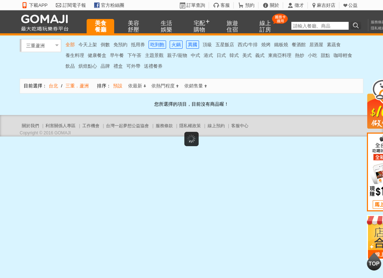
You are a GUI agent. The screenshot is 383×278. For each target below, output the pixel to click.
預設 (117, 85)
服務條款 (164, 125)
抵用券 (138, 44)
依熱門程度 (165, 85)
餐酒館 (299, 44)
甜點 (325, 55)
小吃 (312, 55)
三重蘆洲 (35, 45)
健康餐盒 (97, 55)
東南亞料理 (279, 55)
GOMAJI (46, 22)
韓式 (234, 55)
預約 (249, 5)
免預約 (120, 44)
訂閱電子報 (74, 5)
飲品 (70, 66)
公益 (353, 5)
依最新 (137, 85)
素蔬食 (334, 44)
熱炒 (299, 55)
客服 (225, 5)
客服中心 (239, 125)
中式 (195, 55)
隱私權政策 (190, 125)
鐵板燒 (281, 44)
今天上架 (87, 44)
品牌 (105, 66)
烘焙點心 (87, 66)
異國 (192, 44)
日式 (221, 55)
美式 (247, 55)
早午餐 (117, 55)
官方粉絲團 (112, 5)
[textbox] (320, 26)
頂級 (207, 44)
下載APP (38, 5)
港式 (208, 55)
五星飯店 (224, 44)
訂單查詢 (195, 5)
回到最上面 (374, 261)
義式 (260, 55)
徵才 (299, 5)
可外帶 (133, 66)
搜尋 (356, 25)
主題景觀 (154, 55)
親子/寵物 (177, 55)
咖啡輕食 (343, 55)
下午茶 (134, 55)
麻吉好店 (326, 5)
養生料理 (75, 55)
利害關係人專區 (60, 125)
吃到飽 (157, 44)
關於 (274, 5)
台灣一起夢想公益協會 (127, 125)
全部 (70, 44)
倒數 (105, 44)
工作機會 (91, 125)
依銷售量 (195, 85)
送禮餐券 (153, 66)
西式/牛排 (248, 44)
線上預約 (216, 125)
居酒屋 (316, 44)
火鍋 (176, 44)
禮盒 (118, 66)
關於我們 (30, 125)
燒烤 (266, 44)
